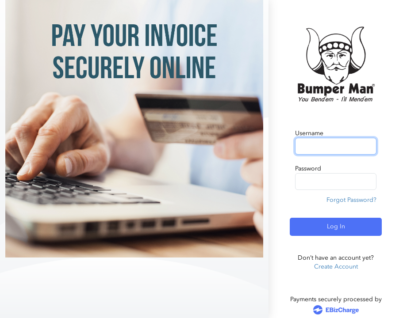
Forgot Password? (351, 200)
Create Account (336, 266)
